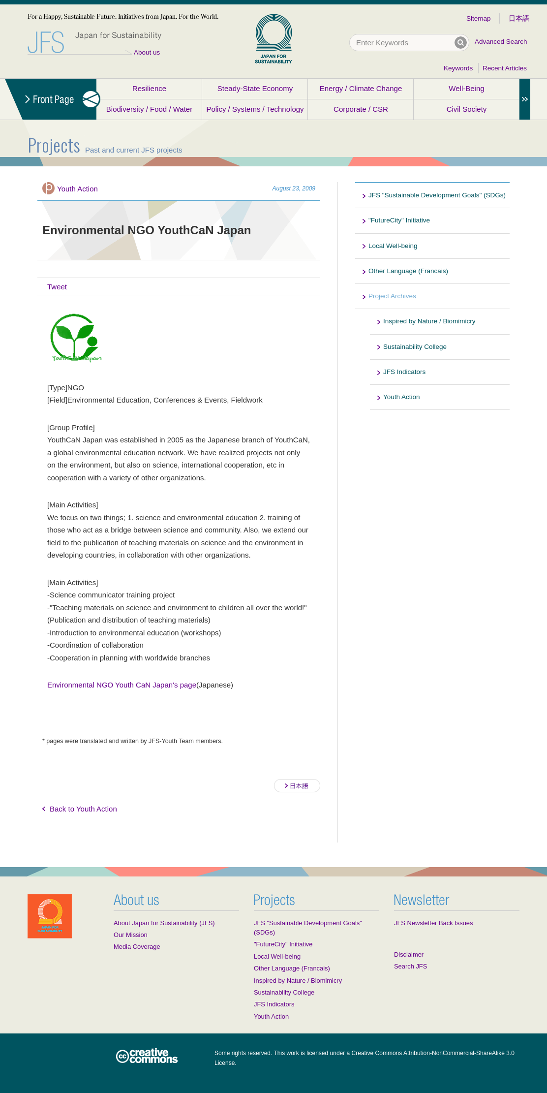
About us (147, 52)
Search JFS (410, 966)
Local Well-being (393, 246)
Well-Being (466, 88)
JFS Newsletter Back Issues (433, 923)
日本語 (519, 18)
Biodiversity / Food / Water (149, 109)
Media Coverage (137, 946)
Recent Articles (505, 68)
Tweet (57, 286)
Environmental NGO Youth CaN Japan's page (121, 685)
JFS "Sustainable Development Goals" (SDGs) (437, 195)
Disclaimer (409, 954)
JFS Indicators (404, 371)
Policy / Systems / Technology (255, 109)
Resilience (149, 88)
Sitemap (478, 18)
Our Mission (131, 934)
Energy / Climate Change (361, 88)
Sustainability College (415, 346)
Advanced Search (501, 41)
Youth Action (77, 189)
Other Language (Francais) (408, 271)
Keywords (458, 68)
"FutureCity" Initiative (399, 220)
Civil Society (467, 109)
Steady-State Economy (255, 88)
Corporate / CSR (361, 109)
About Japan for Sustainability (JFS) (164, 923)
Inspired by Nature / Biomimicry (429, 321)
